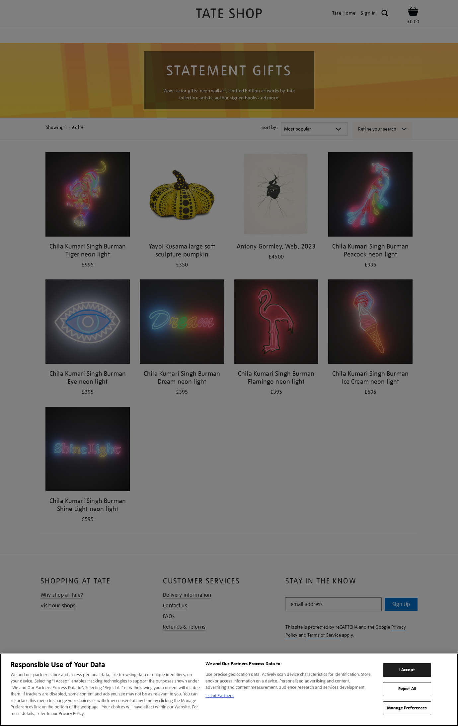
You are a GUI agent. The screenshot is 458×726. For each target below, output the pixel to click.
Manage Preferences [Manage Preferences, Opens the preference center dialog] (407, 708)
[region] (229, 689)
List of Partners (219, 695)
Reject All (407, 689)
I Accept (407, 670)
